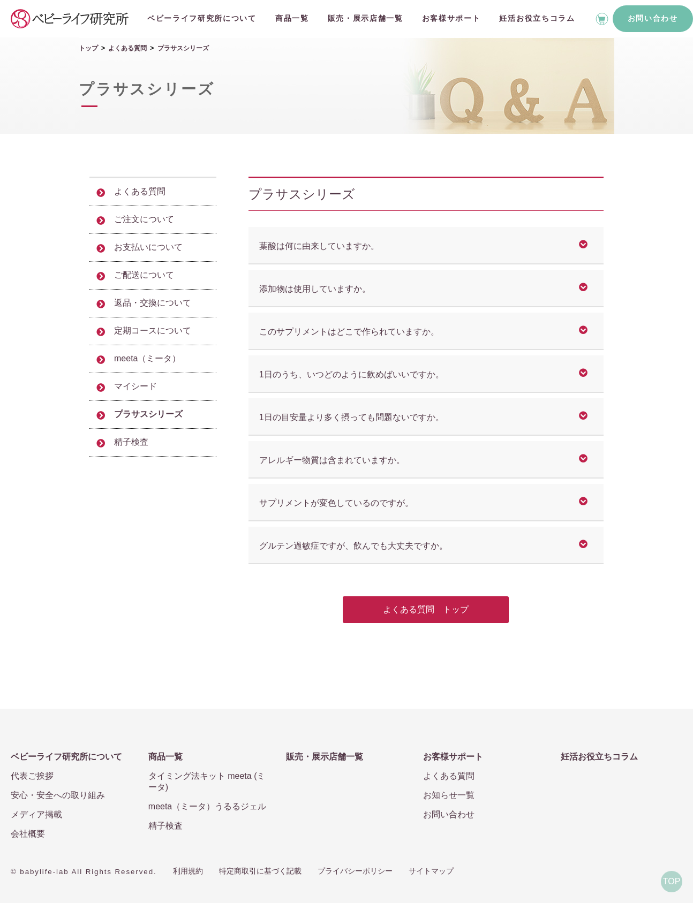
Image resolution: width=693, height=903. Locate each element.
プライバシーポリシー (355, 871)
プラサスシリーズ (148, 414)
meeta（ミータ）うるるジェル (207, 806)
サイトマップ (431, 871)
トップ (88, 48)
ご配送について (144, 274)
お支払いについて (148, 247)
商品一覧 (292, 18)
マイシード (135, 386)
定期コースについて (152, 330)
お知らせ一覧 (448, 795)
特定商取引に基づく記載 (260, 871)
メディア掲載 (36, 814)
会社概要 (28, 833)
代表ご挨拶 (32, 775)
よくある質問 (127, 48)
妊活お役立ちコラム (537, 18)
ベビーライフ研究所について (202, 18)
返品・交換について (152, 302)
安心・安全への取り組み (58, 795)
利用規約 (188, 871)
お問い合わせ (653, 18)
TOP (672, 881)
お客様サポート (451, 18)
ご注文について (144, 219)
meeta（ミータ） (147, 358)
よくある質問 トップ (426, 609)
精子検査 (131, 441)
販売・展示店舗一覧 (365, 18)
